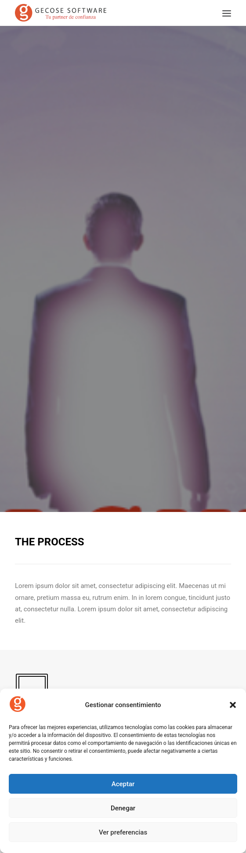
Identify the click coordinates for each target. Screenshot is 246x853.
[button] (232, 705)
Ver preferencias (123, 832)
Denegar (123, 808)
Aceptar (123, 784)
